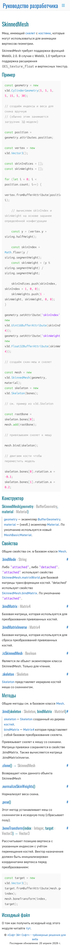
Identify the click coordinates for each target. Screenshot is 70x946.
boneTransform (13, 828)
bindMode (9, 559)
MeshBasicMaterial (18, 535)
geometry (10, 519)
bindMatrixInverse (15, 627)
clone (6, 765)
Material (21, 511)
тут (28, 928)
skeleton (8, 674)
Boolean (30, 653)
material (10, 524)
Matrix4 (25, 606)
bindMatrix (10, 606)
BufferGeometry (46, 506)
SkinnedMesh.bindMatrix (19, 593)
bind (6, 711)
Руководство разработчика (30, 5)
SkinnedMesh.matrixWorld (21, 577)
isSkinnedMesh (13, 653)
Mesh (62, 551)
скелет (30, 33)
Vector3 (7, 833)
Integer (38, 828)
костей (9, 724)
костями (44, 33)
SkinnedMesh (26, 765)
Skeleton (22, 674)
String (22, 559)
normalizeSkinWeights (18, 786)
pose (6, 802)
